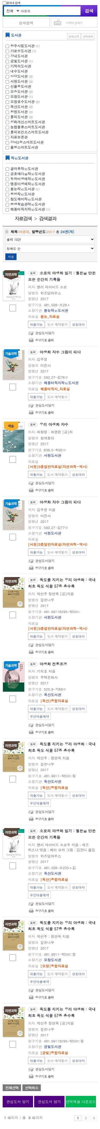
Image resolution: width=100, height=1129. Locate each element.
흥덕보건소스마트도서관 (29, 132)
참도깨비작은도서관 (26, 199)
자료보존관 (19, 137)
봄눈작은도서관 (25, 188)
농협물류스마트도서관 (27, 127)
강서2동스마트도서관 (27, 142)
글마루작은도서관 (24, 168)
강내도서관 (19, 55)
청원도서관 (19, 111)
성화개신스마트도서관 (27, 121)
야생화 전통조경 (53, 664)
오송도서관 (19, 91)
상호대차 (78, 324)
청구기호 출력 (44, 340)
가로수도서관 (20, 50)
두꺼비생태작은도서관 (27, 178)
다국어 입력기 (74, 23)
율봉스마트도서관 (24, 147)
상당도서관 (19, 76)
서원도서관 (19, 81)
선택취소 (31, 1087)
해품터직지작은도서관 (30, 209)
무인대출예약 (39, 716)
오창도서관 (19, 96)
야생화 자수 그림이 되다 (60, 352)
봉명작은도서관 (22, 194)
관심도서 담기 (17, 1101)
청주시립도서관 (22, 45)
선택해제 (87, 36)
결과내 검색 (11, 3)
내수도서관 (19, 71)
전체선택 (74, 36)
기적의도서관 (20, 66)
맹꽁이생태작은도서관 (27, 183)
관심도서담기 (44, 333)
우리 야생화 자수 (54, 424)
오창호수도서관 (22, 101)
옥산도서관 (19, 106)
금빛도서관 (19, 61)
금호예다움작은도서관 (27, 173)
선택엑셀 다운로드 (81, 1101)
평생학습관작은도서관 (27, 204)
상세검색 (26, 22)
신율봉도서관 (20, 86)
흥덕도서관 (19, 116)
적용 (11, 257)
